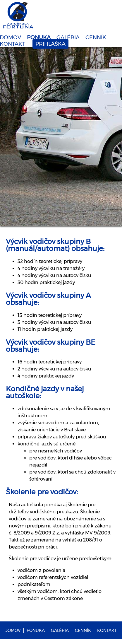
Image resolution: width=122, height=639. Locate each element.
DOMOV (12, 630)
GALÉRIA (68, 37)
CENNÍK (95, 37)
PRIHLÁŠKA (50, 44)
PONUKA (39, 37)
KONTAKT (107, 630)
